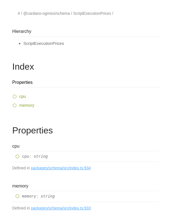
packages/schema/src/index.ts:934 (61, 168)
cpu (22, 96)
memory (26, 105)
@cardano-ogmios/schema (46, 13)
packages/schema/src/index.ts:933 (61, 208)
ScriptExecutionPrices (92, 13)
